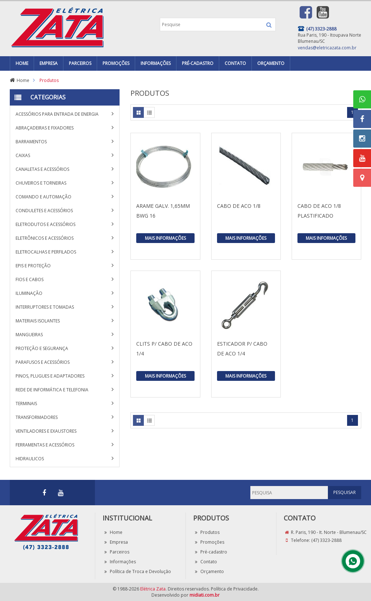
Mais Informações (165, 238)
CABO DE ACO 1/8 (238, 205)
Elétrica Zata (153, 589)
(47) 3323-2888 (326, 540)
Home (23, 80)
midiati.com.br (204, 595)
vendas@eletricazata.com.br (327, 48)
